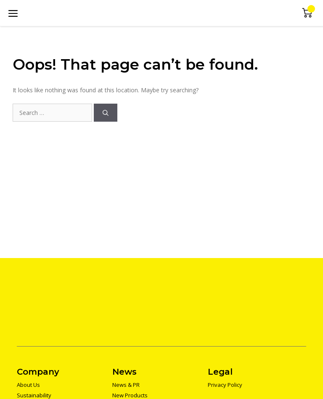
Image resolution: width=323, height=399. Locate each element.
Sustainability (34, 395)
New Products (130, 395)
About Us (28, 385)
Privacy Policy (225, 385)
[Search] (105, 113)
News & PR (126, 385)
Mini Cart (307, 13)
